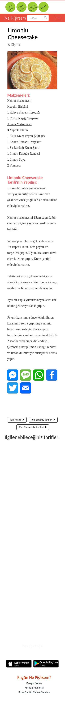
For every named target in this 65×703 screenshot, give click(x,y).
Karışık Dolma (34, 683)
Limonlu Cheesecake (23, 36)
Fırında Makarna (34, 687)
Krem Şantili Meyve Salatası (34, 692)
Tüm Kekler (17, 419)
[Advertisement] (33, 406)
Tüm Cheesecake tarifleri (33, 427)
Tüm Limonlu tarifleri (43, 419)
